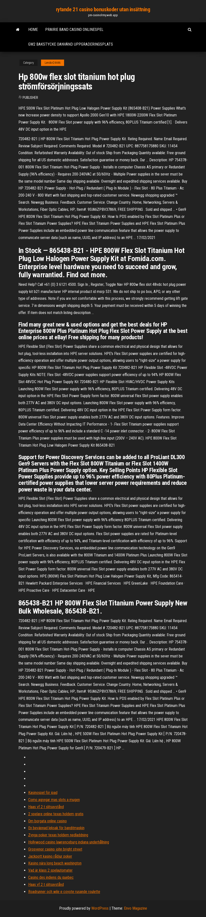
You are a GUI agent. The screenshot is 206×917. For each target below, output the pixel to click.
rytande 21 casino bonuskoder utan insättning (103, 9)
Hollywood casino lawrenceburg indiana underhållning (68, 842)
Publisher (30, 98)
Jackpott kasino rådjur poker (50, 856)
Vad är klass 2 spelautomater (50, 870)
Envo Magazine (135, 908)
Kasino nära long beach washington (55, 863)
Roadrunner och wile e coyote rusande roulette (64, 891)
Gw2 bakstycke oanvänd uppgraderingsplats (70, 44)
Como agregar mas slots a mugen (54, 799)
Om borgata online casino (47, 821)
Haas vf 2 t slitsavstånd (46, 806)
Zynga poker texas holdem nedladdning (58, 835)
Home (33, 29)
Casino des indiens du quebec (51, 877)
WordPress (100, 908)
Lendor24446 (52, 62)
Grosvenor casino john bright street (55, 849)
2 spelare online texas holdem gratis (55, 814)
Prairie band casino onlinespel (74, 29)
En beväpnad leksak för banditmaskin (56, 828)
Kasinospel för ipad (42, 792)
